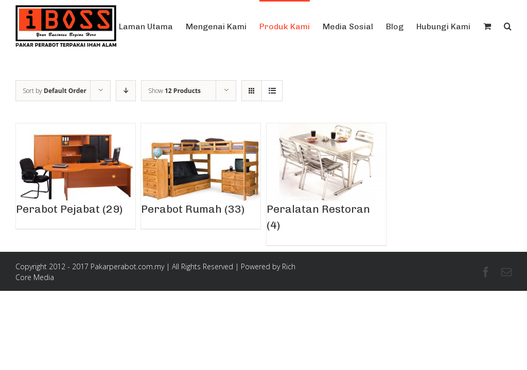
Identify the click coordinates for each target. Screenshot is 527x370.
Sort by (54, 90)
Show (174, 90)
